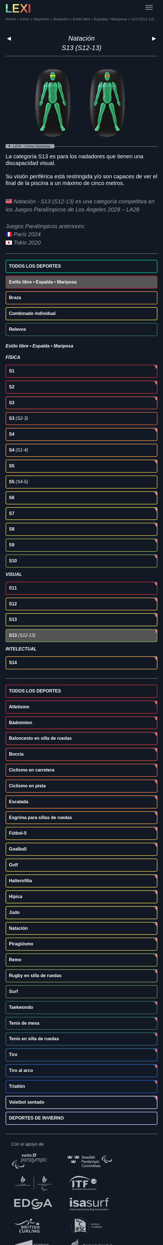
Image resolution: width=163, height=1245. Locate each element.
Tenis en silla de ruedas (34, 1038)
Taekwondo (21, 1007)
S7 (12, 513)
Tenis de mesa (24, 1023)
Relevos (17, 329)
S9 (12, 545)
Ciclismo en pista (27, 785)
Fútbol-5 (18, 833)
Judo (14, 912)
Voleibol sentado (26, 1102)
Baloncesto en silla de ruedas (40, 738)
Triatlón (17, 1086)
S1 (12, 371)
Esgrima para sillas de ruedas (40, 817)
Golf (13, 864)
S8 (12, 529)
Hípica (15, 896)
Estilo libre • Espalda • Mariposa (42, 282)
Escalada (18, 801)
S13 (13, 619)
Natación (81, 38)
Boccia (16, 754)
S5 (12, 466)
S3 (12, 402)
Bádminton (20, 722)
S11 (13, 588)
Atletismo (19, 706)
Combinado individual (32, 313)
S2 (12, 386)
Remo (15, 959)
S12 (13, 603)
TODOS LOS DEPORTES (35, 266)
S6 (12, 497)
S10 (13, 560)
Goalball (18, 849)
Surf (13, 991)
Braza (15, 297)
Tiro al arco (21, 1070)
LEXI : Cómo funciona (32, 146)
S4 (12, 434)
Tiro (13, 1054)
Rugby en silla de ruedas (35, 975)
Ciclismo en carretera (31, 770)
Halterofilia (20, 880)
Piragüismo (21, 943)
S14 (13, 662)
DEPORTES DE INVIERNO (36, 1118)
